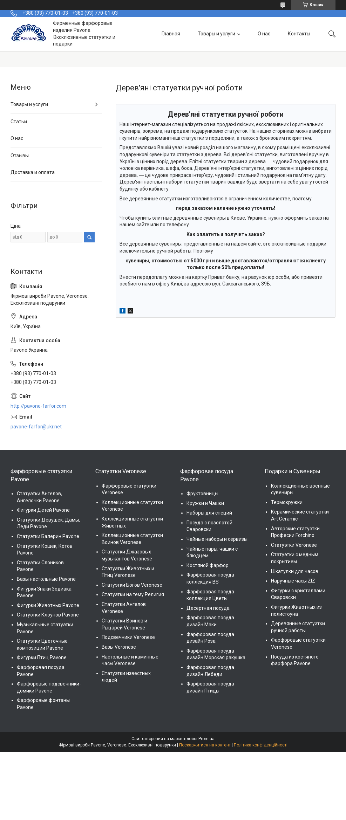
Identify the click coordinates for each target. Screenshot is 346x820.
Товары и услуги (216, 33)
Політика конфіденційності (260, 745)
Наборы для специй (209, 513)
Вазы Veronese (119, 647)
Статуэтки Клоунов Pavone (48, 615)
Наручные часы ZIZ (293, 581)
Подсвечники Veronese (128, 637)
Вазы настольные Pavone (46, 579)
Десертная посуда (208, 608)
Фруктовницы (202, 493)
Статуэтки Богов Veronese (132, 585)
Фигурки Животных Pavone (48, 605)
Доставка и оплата (33, 172)
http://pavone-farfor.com (38, 406)
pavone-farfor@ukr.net (36, 426)
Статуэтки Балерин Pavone (48, 536)
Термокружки (287, 502)
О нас (264, 33)
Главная (171, 33)
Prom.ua (206, 738)
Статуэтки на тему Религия (133, 594)
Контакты (299, 33)
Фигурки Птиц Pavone (42, 657)
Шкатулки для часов (294, 571)
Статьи (19, 121)
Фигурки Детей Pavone (43, 510)
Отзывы (20, 155)
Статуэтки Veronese (294, 545)
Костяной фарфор (207, 565)
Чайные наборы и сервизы (216, 539)
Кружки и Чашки (205, 503)
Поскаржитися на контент (205, 745)
